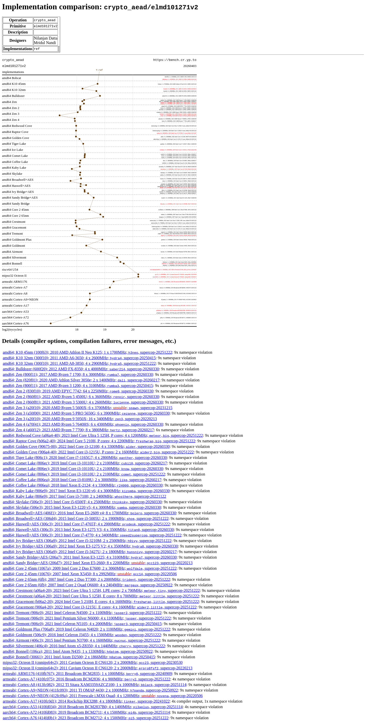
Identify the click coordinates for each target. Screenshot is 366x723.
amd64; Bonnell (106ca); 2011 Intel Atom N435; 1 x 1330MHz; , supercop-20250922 (77, 651)
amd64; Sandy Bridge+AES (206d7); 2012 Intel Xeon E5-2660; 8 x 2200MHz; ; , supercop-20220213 (97, 563)
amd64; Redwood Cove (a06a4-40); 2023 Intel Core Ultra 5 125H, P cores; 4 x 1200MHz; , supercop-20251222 (103, 435)
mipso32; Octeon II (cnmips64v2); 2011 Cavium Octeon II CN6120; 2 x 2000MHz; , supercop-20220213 (97, 668)
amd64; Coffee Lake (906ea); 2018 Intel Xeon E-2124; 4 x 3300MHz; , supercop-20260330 (82, 485)
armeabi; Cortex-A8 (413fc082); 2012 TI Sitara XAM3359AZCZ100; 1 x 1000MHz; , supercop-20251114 (94, 684)
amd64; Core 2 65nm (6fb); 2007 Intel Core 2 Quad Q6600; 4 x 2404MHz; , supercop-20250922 (87, 585)
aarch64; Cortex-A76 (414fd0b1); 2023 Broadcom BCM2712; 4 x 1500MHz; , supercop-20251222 (85, 718)
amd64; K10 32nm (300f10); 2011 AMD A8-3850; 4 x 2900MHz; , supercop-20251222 (79, 363)
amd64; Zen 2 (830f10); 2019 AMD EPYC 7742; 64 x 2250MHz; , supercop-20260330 (78, 391)
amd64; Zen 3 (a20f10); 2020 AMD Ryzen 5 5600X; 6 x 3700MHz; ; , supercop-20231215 (87, 408)
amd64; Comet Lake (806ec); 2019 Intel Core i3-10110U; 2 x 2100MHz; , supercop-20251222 (84, 474)
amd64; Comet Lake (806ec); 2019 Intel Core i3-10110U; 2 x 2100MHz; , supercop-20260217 (85, 463)
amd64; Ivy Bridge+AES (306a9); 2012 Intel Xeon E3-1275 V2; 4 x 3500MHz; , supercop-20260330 (90, 546)
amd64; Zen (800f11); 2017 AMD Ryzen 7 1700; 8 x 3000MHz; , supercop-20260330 (78, 374)
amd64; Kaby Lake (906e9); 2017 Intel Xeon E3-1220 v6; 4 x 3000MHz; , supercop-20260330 (86, 491)
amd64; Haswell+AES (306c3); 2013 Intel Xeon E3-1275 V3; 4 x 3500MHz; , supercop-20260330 (88, 529)
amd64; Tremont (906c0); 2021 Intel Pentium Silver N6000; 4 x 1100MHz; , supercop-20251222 (87, 618)
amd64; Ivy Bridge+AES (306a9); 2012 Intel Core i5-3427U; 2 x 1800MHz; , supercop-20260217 (90, 552)
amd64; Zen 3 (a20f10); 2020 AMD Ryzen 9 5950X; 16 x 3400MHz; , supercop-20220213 (80, 419)
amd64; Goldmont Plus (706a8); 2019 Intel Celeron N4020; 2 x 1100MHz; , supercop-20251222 (86, 629)
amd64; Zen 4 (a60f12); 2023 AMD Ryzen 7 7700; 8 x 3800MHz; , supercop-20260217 (78, 430)
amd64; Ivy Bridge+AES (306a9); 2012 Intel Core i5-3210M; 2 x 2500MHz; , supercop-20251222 (87, 540)
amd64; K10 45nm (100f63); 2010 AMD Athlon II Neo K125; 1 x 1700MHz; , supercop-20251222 (87, 352)
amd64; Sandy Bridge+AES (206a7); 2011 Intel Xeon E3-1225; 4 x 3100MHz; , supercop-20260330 (90, 557)
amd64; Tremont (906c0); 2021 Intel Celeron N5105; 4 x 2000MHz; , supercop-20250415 (82, 624)
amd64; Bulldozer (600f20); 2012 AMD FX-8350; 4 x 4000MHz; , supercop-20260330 (81, 369)
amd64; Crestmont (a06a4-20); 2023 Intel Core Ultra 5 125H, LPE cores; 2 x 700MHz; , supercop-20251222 (101, 590)
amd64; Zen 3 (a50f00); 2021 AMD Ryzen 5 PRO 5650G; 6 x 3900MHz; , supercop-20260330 (86, 413)
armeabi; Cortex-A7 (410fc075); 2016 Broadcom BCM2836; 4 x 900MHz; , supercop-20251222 (86, 679)
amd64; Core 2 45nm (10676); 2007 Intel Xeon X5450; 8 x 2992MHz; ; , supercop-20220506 (90, 574)
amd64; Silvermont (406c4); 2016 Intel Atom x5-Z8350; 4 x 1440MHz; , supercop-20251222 (84, 646)
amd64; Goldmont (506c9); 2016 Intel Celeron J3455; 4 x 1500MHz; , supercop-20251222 (82, 635)
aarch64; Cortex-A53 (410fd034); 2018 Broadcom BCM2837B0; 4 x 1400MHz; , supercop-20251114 (93, 707)
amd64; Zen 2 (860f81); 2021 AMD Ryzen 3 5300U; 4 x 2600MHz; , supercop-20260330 (83, 402)
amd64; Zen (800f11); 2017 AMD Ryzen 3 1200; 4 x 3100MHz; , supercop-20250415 (78, 385)
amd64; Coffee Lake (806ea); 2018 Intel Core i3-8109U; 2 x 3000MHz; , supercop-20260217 (82, 480)
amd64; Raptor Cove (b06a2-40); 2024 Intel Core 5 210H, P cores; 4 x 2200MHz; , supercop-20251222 (99, 441)
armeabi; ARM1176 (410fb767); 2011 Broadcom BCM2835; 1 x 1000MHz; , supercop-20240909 (87, 673)
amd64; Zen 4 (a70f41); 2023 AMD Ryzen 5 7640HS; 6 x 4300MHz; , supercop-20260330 (83, 424)
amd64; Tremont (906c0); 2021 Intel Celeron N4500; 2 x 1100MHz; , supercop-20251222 (82, 612)
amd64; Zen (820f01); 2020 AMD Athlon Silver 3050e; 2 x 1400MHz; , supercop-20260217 (81, 380)
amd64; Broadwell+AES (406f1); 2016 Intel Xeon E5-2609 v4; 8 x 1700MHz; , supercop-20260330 (89, 513)
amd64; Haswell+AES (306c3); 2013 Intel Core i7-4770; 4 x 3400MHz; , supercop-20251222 (92, 535)
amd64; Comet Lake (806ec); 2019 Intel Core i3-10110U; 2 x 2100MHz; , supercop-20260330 (83, 468)
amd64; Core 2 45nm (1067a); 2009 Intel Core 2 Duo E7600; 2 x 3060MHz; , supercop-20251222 (90, 568)
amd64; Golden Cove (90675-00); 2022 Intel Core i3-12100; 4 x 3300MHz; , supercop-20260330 (86, 446)
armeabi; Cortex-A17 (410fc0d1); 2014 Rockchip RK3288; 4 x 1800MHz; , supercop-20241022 (86, 701)
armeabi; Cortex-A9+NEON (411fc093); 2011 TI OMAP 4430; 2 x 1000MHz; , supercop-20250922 (90, 690)
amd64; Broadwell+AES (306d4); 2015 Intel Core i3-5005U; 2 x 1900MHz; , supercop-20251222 (86, 518)
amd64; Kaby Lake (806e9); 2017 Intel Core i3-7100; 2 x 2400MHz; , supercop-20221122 (84, 496)
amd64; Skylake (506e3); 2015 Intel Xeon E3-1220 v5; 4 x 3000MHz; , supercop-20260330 (82, 507)
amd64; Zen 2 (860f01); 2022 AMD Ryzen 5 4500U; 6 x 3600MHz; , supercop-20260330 (81, 396)
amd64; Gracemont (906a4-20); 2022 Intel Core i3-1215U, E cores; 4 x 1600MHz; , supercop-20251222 (99, 607)
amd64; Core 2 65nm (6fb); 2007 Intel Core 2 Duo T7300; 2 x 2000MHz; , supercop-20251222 (86, 579)
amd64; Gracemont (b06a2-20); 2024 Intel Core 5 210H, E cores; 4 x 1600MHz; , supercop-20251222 (101, 601)
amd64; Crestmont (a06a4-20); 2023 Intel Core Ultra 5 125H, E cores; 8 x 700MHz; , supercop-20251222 (101, 596)
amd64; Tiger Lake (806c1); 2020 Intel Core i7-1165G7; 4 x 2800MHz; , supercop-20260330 (85, 457)
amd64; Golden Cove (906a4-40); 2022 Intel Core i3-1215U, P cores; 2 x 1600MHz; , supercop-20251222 (98, 452)
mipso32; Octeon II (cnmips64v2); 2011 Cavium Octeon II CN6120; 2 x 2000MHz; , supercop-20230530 (93, 662)
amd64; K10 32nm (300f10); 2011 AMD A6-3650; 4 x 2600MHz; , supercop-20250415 (79, 358)
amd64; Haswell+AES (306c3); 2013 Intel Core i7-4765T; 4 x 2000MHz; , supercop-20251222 (86, 524)
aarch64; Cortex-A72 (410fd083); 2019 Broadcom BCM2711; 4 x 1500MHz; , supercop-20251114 (86, 712)
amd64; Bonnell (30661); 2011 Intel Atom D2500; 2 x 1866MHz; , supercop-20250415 (79, 657)
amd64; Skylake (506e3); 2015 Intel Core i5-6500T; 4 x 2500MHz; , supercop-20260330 (82, 502)
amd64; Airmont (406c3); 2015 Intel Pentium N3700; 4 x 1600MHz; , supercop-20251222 (81, 640)
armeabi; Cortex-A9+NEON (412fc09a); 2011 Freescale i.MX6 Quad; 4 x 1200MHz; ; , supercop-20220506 (103, 696)
